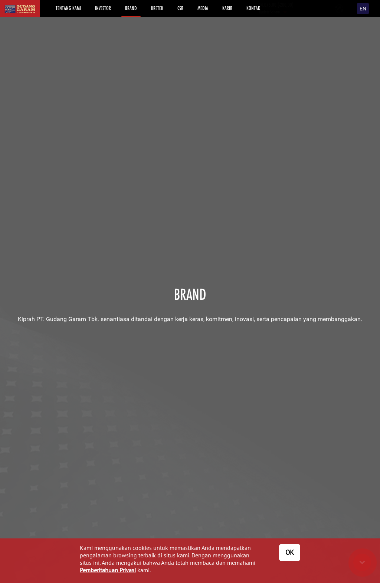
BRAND (131, 8)
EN (363, 9)
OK (289, 552)
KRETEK (157, 8)
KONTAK (253, 8)
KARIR (227, 8)
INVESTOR (103, 8)
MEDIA (202, 8)
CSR (180, 8)
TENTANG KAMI (68, 8)
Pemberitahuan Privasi (108, 570)
